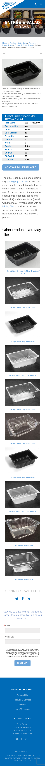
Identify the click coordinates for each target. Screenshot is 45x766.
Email (7, 626)
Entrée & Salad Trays (24, 45)
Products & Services (22, 700)
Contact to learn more (20, 167)
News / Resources (22, 709)
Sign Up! (22, 663)
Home (4, 43)
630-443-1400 (26, 733)
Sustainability (22, 695)
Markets (22, 704)
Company (9, 637)
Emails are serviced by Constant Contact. (26, 656)
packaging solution (17, 181)
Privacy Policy (21, 751)
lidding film (8, 206)
